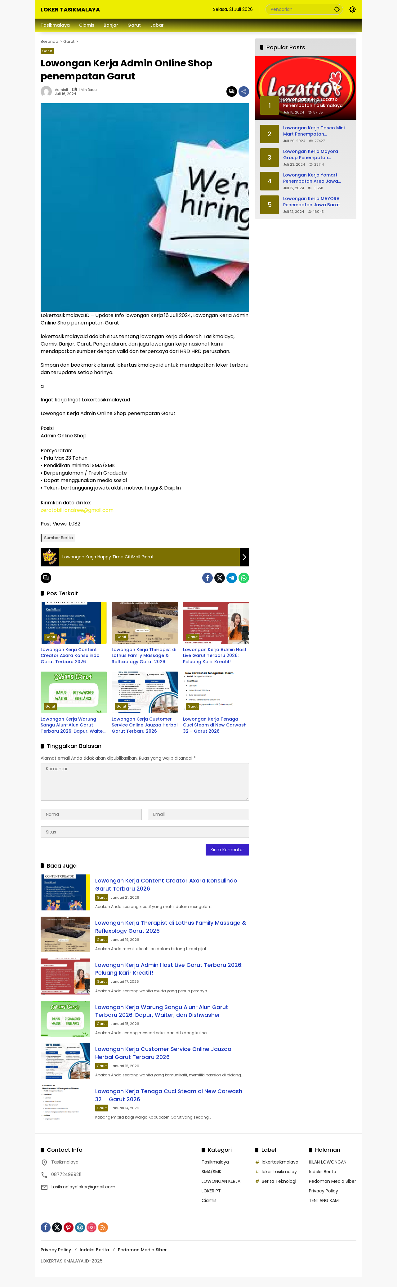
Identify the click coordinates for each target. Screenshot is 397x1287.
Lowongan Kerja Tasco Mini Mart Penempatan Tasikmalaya (314, 131)
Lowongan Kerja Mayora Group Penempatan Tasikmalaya (310, 155)
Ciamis (209, 1211)
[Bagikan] (244, 91)
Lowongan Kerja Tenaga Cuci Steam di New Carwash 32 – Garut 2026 (215, 725)
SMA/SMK (211, 1182)
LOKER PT (211, 1201)
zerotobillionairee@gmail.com (77, 510)
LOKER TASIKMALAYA (70, 9)
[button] (336, 9)
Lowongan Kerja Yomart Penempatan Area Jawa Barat (310, 178)
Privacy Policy (323, 1201)
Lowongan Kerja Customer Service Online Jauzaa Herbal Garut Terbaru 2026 (145, 725)
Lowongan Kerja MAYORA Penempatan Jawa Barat (311, 202)
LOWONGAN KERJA (221, 1191)
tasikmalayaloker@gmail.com (83, 1197)
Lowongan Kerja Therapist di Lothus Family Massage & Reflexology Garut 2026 (144, 656)
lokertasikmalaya (280, 1172)
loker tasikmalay (279, 1182)
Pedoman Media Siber (332, 1191)
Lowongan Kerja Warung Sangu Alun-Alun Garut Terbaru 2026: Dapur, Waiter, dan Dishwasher (73, 725)
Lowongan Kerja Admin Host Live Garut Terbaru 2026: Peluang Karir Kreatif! (215, 656)
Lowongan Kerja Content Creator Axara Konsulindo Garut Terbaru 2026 (70, 656)
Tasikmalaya (215, 1172)
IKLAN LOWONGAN (327, 1172)
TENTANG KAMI (324, 1211)
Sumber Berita (58, 538)
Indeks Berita (322, 1182)
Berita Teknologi (279, 1191)
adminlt (61, 90)
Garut (47, 50)
